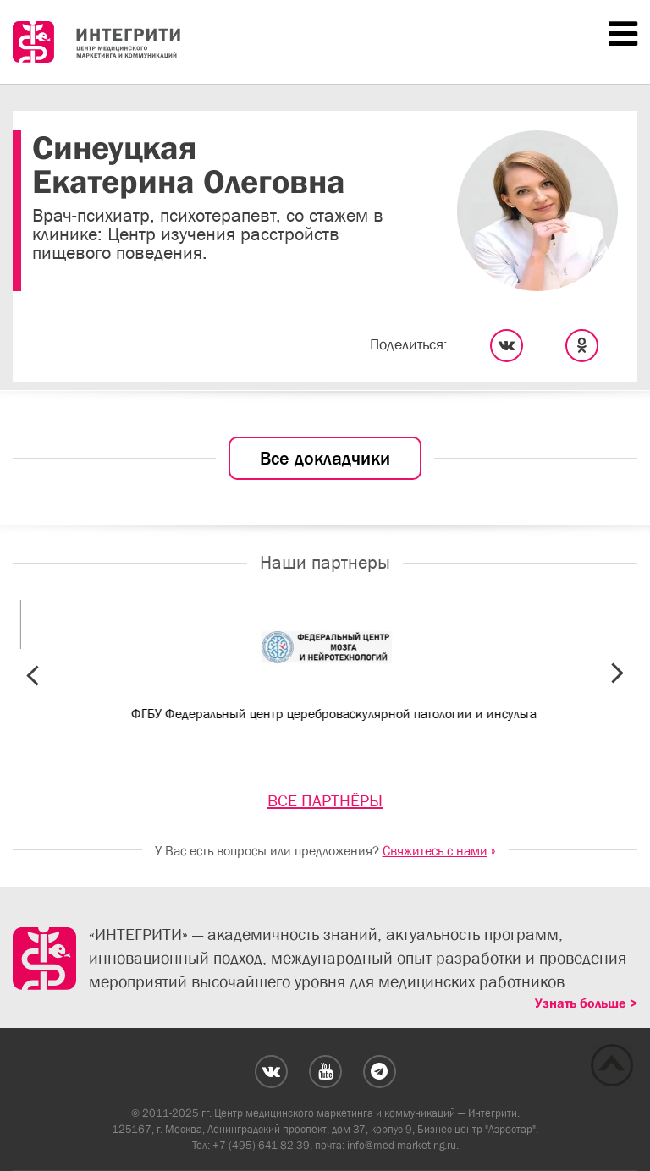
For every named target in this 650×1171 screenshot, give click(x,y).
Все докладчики (325, 458)
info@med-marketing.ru (401, 1145)
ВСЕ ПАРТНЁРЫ (325, 800)
